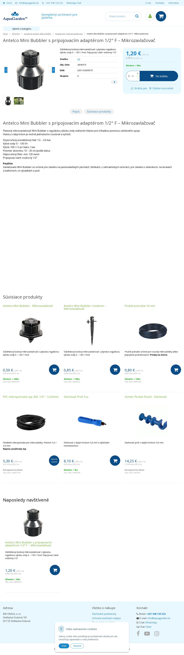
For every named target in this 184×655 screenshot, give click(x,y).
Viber (149, 626)
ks (133, 76)
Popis (76, 111)
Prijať (64, 646)
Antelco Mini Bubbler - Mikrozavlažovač (28, 306)
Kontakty (159, 2)
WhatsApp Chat (73, 2)
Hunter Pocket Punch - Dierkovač (146, 396)
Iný (78, 59)
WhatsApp (151, 622)
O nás (148, 2)
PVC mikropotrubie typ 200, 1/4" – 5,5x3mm (31, 396)
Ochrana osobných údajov (106, 618)
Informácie (173, 2)
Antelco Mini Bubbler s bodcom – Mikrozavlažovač (85, 307)
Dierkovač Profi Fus (76, 396)
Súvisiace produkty (99, 111)
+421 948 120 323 (54, 2)
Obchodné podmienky (104, 614)
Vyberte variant (54, 460)
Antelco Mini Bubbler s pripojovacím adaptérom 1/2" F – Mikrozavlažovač (28, 544)
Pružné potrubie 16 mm (140, 306)
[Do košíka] (159, 76)
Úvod (9, 2)
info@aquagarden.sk (29, 2)
